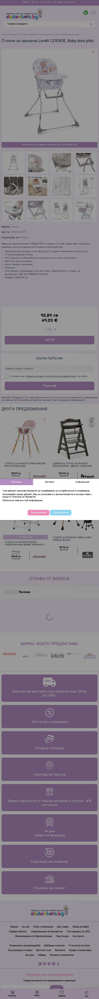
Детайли (49, 482)
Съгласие (17, 482)
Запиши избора (38, 512)
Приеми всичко (60, 512)
